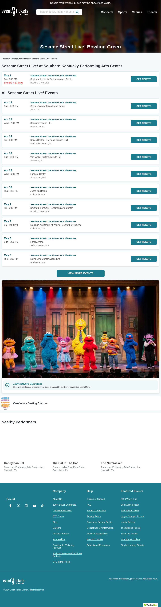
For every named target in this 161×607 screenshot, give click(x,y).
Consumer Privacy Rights (99, 522)
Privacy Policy (94, 516)
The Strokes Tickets (131, 528)
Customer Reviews (62, 510)
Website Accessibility (97, 533)
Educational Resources (98, 545)
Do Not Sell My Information (100, 528)
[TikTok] (42, 506)
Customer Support (96, 499)
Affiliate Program (61, 533)
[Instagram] (26, 506)
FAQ (89, 505)
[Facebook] (10, 506)
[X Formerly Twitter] (18, 506)
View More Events (81, 273)
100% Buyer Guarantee (64, 505)
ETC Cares (58, 516)
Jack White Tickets (130, 510)
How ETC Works (95, 539)
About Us (57, 499)
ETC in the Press (61, 562)
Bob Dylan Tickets (130, 505)
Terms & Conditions (96, 510)
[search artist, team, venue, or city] (59, 12)
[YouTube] (34, 506)
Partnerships (59, 539)
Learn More (85, 387)
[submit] (77, 12)
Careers (57, 528)
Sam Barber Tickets (130, 539)
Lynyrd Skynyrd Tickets (132, 516)
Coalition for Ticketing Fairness (63, 546)
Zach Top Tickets (129, 533)
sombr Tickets (128, 522)
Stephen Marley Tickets (132, 545)
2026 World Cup (129, 499)
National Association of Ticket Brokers (67, 554)
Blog (55, 522)
